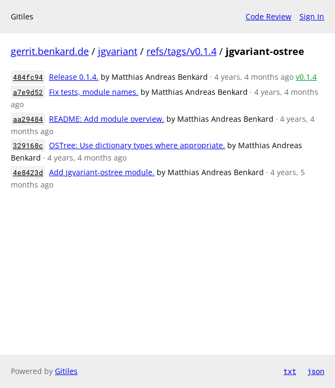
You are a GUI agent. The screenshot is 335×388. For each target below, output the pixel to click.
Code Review (268, 16)
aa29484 (28, 119)
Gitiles (66, 371)
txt (289, 371)
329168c (28, 145)
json (315, 371)
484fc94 (28, 77)
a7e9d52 (28, 92)
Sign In (311, 16)
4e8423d (28, 172)
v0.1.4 (306, 77)
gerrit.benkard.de (50, 51)
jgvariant (117, 51)
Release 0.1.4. (74, 77)
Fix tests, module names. (93, 92)
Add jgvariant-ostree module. (102, 172)
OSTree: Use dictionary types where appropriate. (137, 145)
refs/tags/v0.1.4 (181, 51)
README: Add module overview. (106, 119)
